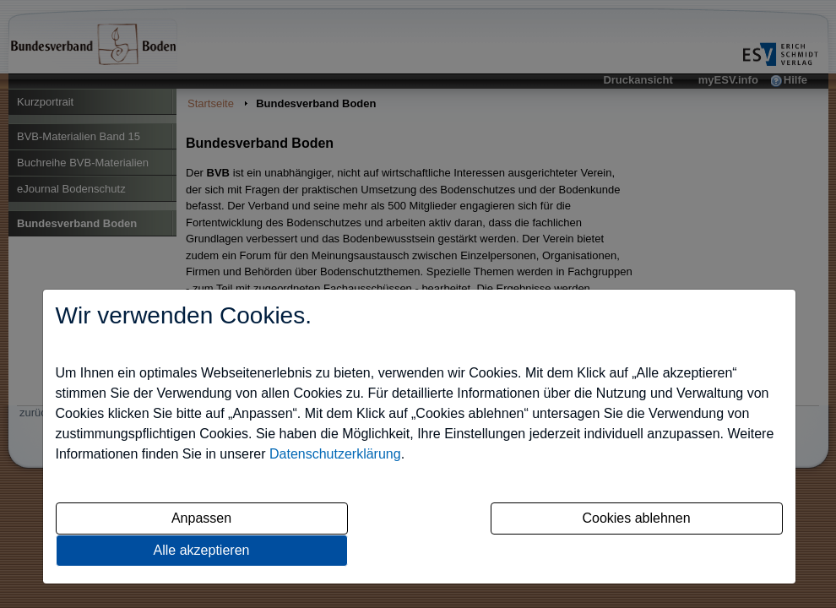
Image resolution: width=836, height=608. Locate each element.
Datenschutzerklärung (335, 454)
